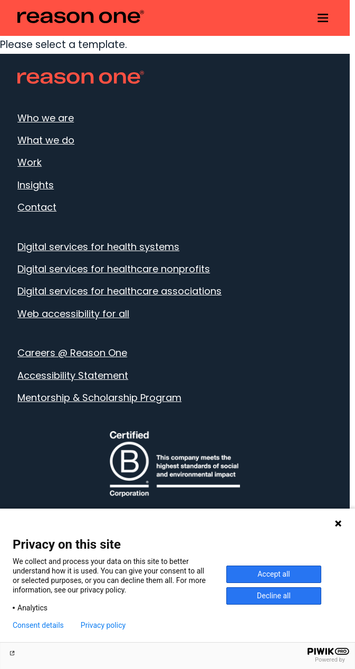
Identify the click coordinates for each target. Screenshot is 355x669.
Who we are (45, 118)
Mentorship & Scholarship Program (99, 397)
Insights (35, 185)
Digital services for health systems (98, 246)
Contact (36, 207)
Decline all (274, 595)
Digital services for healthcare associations (119, 291)
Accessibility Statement (72, 375)
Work (29, 162)
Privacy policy (103, 625)
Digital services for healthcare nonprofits (113, 268)
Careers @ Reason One (72, 352)
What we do (45, 140)
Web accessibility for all (73, 313)
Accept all (273, 574)
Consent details (38, 625)
